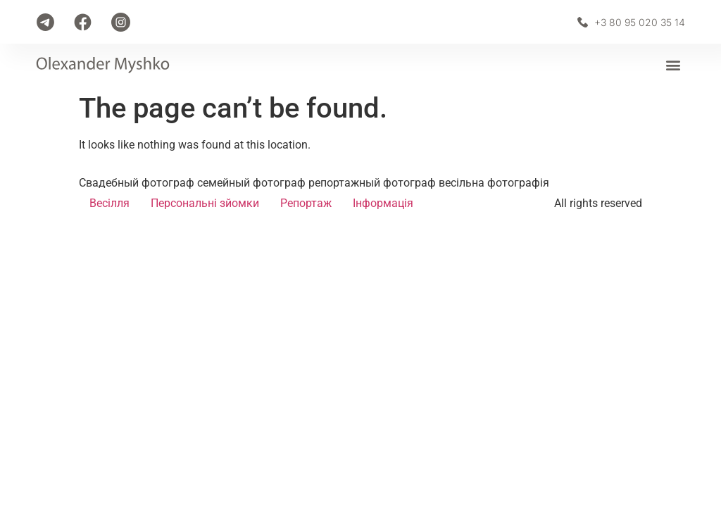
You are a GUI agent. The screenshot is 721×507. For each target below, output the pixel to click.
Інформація (383, 203)
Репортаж (306, 203)
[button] (673, 65)
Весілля (109, 203)
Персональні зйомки (205, 203)
